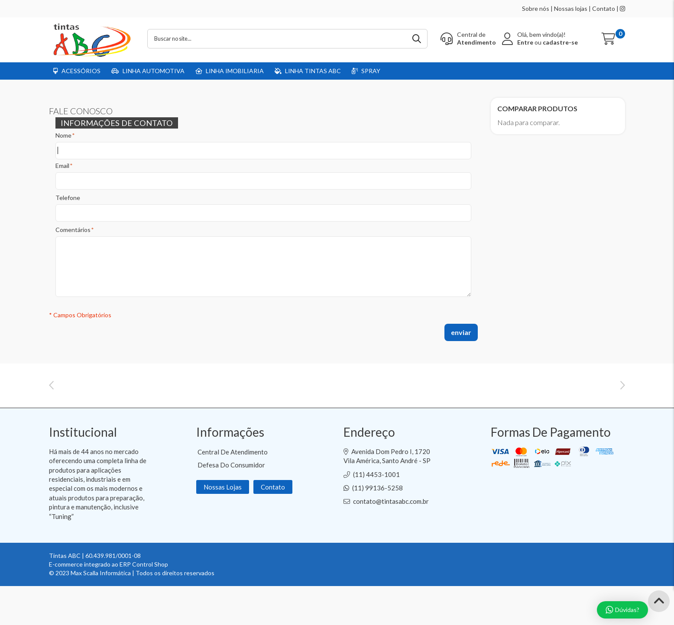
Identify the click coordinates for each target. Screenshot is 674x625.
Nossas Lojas (223, 526)
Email (62, 165)
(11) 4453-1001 (376, 513)
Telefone (67, 197)
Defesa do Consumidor (231, 504)
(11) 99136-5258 (377, 527)
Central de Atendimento (233, 491)
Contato (603, 8)
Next (622, 400)
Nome (63, 135)
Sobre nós (535, 8)
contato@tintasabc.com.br (391, 540)
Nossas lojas (570, 8)
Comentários (73, 230)
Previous (51, 400)
